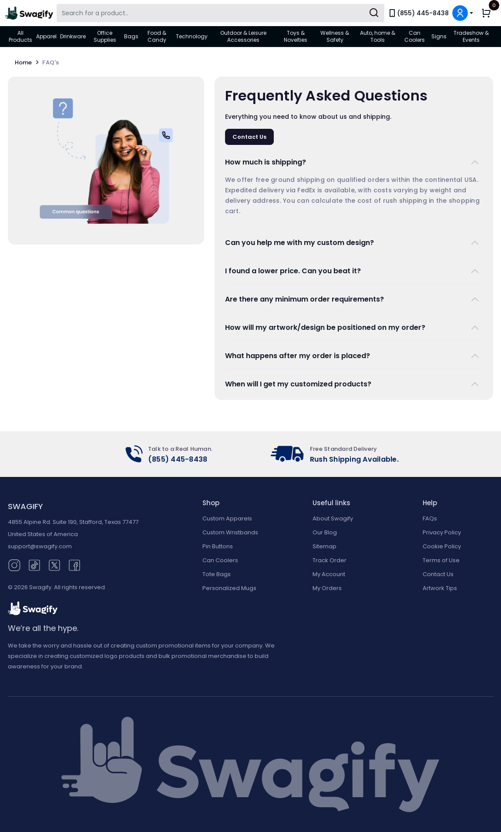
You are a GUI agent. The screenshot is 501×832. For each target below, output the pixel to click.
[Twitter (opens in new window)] (54, 564)
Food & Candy (157, 36)
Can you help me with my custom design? (299, 243)
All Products (20, 36)
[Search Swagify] (220, 13)
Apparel (46, 36)
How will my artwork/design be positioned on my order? (325, 327)
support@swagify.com (40, 546)
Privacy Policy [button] (442, 532)
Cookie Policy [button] (442, 546)
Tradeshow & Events (471, 36)
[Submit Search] (373, 13)
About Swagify (333, 518)
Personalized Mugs (229, 588)
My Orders (327, 588)
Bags (131, 36)
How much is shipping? (265, 162)
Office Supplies (105, 36)
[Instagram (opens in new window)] (14, 564)
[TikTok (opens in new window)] (34, 564)
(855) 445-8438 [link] (418, 13)
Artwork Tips (440, 588)
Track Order (329, 560)
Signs (439, 36)
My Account (329, 574)
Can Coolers (414, 36)
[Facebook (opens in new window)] (74, 564)
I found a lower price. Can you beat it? (293, 271)
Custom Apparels (227, 518)
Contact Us (249, 137)
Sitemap (324, 546)
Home (29, 62)
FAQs (430, 518)
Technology (192, 36)
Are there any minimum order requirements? (304, 299)
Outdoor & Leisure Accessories (243, 36)
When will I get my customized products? (298, 384)
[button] (462, 13)
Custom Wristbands (230, 532)
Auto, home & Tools (377, 36)
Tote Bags (216, 574)
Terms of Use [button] (441, 560)
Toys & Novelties (295, 36)
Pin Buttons (217, 546)
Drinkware (73, 36)
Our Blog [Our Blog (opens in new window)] (325, 532)
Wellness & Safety (334, 36)
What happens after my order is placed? (297, 356)
